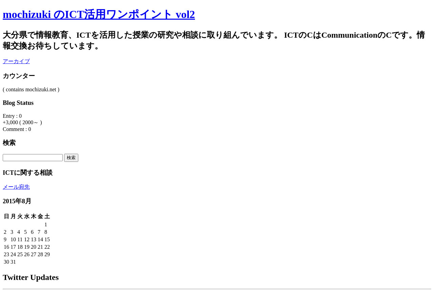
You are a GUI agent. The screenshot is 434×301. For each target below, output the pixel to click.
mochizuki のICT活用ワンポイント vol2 (99, 14)
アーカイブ (16, 61)
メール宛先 (16, 187)
